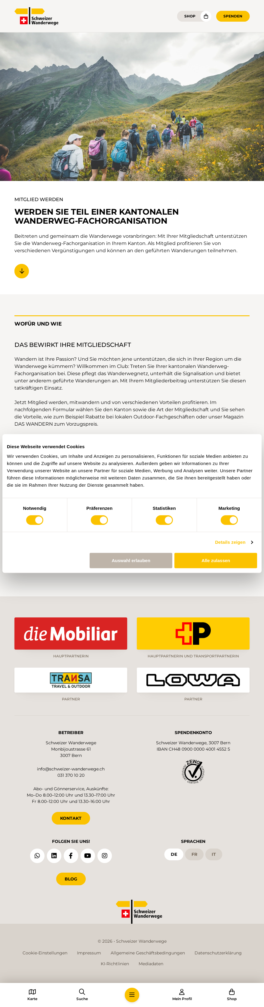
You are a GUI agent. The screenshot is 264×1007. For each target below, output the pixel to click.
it (214, 854)
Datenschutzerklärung (218, 953)
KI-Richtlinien (115, 963)
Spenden (232, 16)
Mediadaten (151, 963)
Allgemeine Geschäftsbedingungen (148, 953)
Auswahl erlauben (131, 560)
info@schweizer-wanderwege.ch (71, 769)
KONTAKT (70, 818)
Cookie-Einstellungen (45, 953)
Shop (189, 16)
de (174, 854)
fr (194, 854)
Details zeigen (230, 542)
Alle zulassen (215, 560)
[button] (132, 995)
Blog (71, 879)
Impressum (89, 953)
